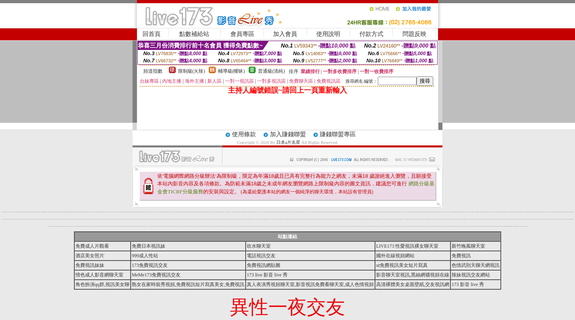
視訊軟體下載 (501, 226)
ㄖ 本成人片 (148, 226)
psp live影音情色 (224, 226)
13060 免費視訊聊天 (273, 226)
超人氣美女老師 (394, 226)
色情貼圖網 (201, 226)
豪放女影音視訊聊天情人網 (214, 226)
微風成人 (126, 226)
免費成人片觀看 (92, 246)
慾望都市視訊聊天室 (194, 226)
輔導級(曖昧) (231, 71)
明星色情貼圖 (456, 226)
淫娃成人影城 (523, 226)
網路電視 (306, 226)
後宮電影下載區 (514, 226)
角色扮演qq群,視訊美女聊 (102, 284)
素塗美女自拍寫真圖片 (68, 226)
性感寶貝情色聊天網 (412, 226)
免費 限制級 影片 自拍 (103, 226)
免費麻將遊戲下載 (123, 226)
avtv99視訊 (243, 226)
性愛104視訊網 (203, 226)
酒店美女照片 (89, 255)
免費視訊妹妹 (89, 265)
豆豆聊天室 (221, 226)
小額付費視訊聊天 (452, 226)
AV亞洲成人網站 (57, 226)
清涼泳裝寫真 (116, 226)
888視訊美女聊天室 (449, 226)
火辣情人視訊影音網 (349, 226)
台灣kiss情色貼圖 (157, 226)
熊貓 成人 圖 (342, 226)
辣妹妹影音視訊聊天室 (129, 226)
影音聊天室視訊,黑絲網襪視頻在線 (412, 275)
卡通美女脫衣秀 (475, 226)
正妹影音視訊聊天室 (400, 226)
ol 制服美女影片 (408, 226)
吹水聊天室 (259, 246)
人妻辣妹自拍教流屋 (309, 226)
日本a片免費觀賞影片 (187, 226)
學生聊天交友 (207, 226)
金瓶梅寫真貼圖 (250, 226)
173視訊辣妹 (328, 226)
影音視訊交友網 (227, 226)
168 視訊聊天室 (370, 226)
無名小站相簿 (481, 226)
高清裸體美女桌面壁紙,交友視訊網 (412, 284)
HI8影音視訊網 (430, 226)
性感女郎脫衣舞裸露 (119, 226)
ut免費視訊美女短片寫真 (402, 265)
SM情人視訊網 (418, 226)
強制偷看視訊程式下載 (291, 226)
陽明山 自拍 (248, 226)
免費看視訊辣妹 (517, 226)
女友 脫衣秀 (64, 226)
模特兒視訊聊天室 (236, 226)
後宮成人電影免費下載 (404, 226)
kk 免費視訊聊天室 (387, 226)
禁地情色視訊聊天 (362, 226)
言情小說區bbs (472, 226)
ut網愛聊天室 (526, 226)
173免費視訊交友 (150, 265)
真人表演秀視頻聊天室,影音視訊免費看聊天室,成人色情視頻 (310, 284)
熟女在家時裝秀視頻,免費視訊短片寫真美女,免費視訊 (188, 284)
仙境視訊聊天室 (263, 226)
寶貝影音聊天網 (107, 226)
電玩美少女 (181, 226)
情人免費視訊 (330, 226)
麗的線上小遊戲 (333, 226)
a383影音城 (507, 226)
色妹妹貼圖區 (174, 226)
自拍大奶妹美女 (445, 226)
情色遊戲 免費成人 (151, 226)
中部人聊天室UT (469, 226)
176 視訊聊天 (390, 226)
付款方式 (371, 34)
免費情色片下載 (209, 226)
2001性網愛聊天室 (97, 226)
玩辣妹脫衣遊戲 (484, 226)
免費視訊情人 (269, 226)
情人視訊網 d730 (197, 226)
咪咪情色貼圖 (463, 226)
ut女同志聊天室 (283, 226)
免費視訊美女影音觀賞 (375, 226)
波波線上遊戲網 (83, 226)
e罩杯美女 (171, 226)
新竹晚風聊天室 (468, 246)
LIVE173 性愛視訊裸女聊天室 (407, 246)
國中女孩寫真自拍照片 (303, 226)
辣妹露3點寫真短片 (287, 226)
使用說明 (328, 34)
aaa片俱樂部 (169, 226)
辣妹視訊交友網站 (471, 275)
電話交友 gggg (383, 226)
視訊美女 (427, 226)
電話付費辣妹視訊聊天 (494, 226)
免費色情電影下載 (353, 226)
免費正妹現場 (78, 226)
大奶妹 (340, 226)
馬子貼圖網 (191, 226)
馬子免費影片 (231, 226)
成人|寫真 (425, 226)
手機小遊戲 (245, 226)
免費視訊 (461, 255)
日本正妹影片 (368, 226)
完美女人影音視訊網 (422, 226)
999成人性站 (145, 255)
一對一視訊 (378, 226)
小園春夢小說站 (490, 226)
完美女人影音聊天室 (177, 226)
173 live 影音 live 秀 (267, 275)
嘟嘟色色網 (359, 226)
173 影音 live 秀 (468, 284)
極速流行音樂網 (497, 226)
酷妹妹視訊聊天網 (254, 226)
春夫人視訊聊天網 (345, 226)
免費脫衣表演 (415, 226)
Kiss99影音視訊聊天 (53, 226)
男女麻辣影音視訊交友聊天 (323, 226)
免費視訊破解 (487, 226)
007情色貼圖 (110, 226)
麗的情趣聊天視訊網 (258, 226)
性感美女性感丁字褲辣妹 (441, 226)
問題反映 (414, 34)
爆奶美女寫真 (380, 226)
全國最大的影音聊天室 (316, 226)
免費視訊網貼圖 (263, 265)
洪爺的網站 (479, 226)
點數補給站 (194, 34)
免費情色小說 (49, 226)
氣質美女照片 (466, 226)
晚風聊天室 (155, 226)
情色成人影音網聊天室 (99, 275)
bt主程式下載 (520, 226)
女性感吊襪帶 (135, 226)
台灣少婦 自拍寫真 (337, 226)
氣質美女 (100, 226)
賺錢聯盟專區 (338, 134)
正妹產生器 (267, 226)
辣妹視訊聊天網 (298, 226)
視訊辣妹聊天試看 (161, 226)
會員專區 (242, 34)
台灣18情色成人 (89, 226)
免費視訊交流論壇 (93, 226)
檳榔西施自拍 (86, 226)
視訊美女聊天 (240, 226)
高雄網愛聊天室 (280, 226)
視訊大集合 (132, 226)
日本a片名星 (288, 142)
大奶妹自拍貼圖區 (510, 226)
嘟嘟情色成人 (138, 226)
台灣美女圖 (261, 226)
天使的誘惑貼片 (433, 226)
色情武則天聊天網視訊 (476, 265)
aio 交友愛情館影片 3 (145, 226)
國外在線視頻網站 (395, 255)
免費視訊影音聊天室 (61, 226)
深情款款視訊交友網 (437, 226)
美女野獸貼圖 (312, 226)
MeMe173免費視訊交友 (156, 275)
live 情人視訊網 (356, 226)
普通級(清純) (271, 71)
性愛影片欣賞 (80, 226)
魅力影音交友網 (218, 226)
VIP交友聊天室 (71, 226)
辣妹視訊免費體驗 (504, 226)
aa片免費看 (113, 226)
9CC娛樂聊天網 (140, 226)
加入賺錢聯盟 (288, 134)
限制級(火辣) (191, 71)
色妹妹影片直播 (74, 226)
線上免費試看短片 (277, 226)
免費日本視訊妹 (148, 246)
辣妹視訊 (365, 226)
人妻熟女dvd (397, 226)
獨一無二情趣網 (183, 226)
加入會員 (285, 34)
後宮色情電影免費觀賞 (165, 226)
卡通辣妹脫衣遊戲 (295, 226)
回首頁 (152, 34)
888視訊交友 (320, 226)
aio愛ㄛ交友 (233, 226)
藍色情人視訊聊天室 (460, 226)
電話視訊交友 (261, 255)
